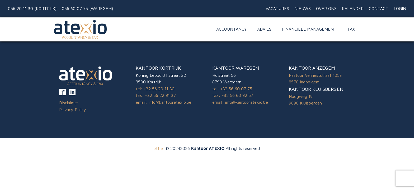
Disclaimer (68, 102)
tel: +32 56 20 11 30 (155, 88)
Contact (378, 8)
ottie (158, 148)
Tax (351, 29)
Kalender (353, 8)
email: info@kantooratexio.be (163, 102)
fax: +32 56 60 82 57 (232, 95)
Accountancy (231, 29)
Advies (264, 29)
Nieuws (302, 8)
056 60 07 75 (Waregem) (87, 8)
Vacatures (277, 8)
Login (400, 8)
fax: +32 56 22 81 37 (156, 95)
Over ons (326, 8)
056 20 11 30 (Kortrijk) (32, 8)
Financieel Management (309, 29)
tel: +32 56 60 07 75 (232, 88)
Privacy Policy (72, 109)
